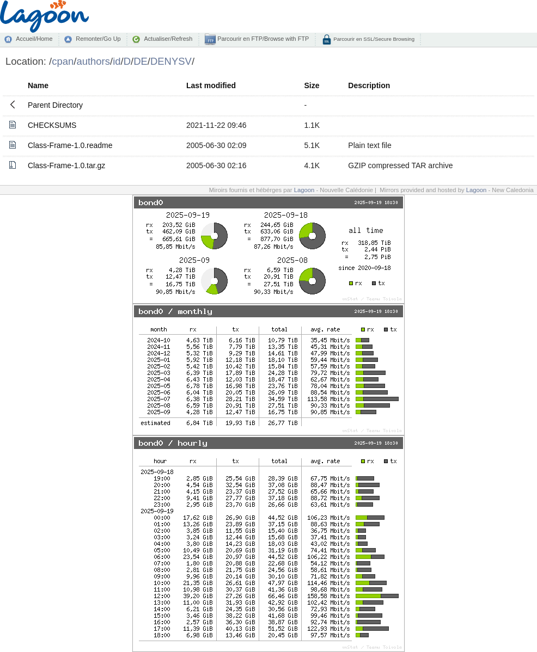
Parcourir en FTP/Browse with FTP (262, 38)
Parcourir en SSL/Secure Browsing (373, 39)
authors (93, 61)
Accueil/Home (34, 38)
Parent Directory (55, 105)
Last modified (211, 85)
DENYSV (171, 61)
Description (369, 85)
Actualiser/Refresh (168, 38)
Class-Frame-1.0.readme (70, 145)
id (116, 61)
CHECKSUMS (52, 125)
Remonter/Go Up (98, 38)
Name (38, 85)
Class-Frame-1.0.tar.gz (66, 165)
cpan (63, 61)
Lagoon (304, 190)
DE (140, 61)
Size (311, 85)
